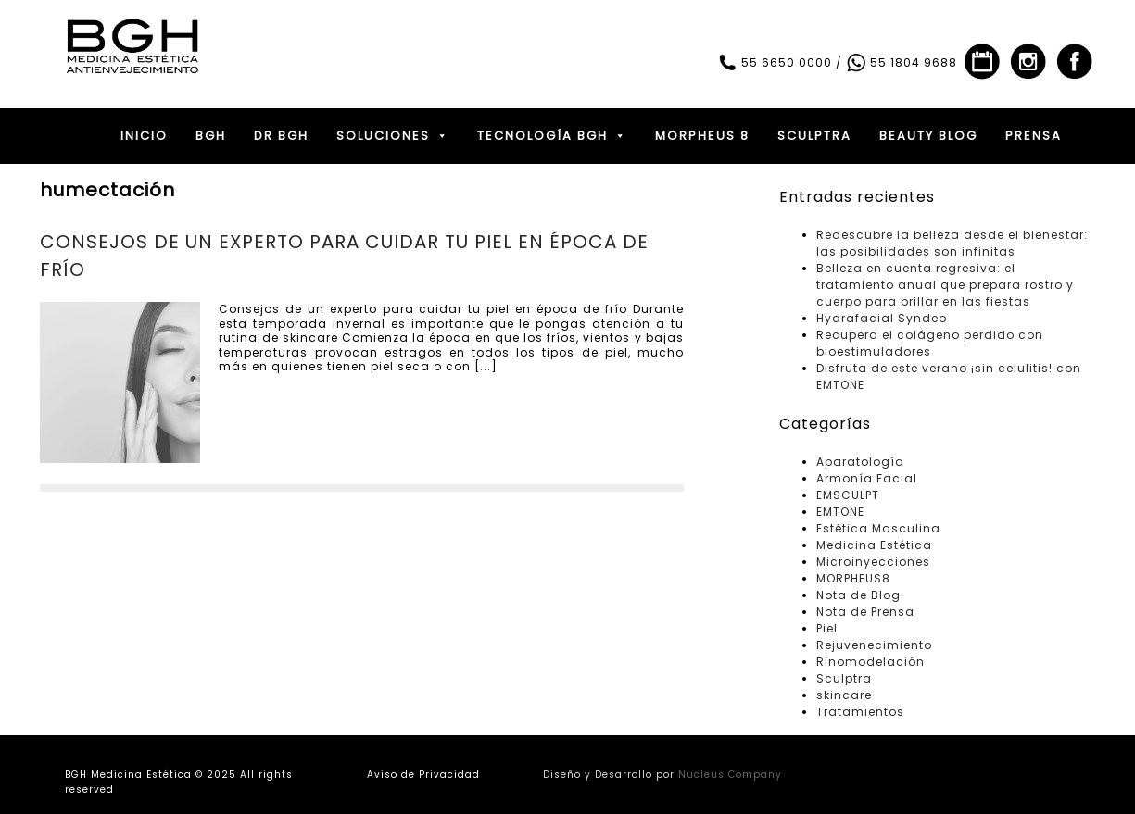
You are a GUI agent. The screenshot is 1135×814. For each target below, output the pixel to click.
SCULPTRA (814, 135)
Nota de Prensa (865, 612)
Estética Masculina (878, 528)
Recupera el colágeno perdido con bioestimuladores (929, 343)
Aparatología (860, 462)
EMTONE (840, 512)
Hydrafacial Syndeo (881, 318)
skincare (844, 695)
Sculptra (844, 678)
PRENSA (1033, 135)
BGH (210, 135)
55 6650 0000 (774, 62)
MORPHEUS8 (853, 578)
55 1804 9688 (901, 62)
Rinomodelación (870, 662)
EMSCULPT (847, 495)
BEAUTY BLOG (928, 135)
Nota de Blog (858, 595)
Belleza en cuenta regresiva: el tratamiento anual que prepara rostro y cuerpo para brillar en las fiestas (945, 284)
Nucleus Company (730, 775)
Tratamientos (860, 712)
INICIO (144, 135)
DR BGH (281, 135)
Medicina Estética (874, 545)
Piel (827, 628)
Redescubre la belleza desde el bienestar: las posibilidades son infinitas (952, 243)
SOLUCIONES (392, 136)
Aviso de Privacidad (423, 775)
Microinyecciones (873, 562)
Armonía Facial (866, 478)
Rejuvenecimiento (874, 645)
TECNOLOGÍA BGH (552, 136)
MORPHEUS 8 (702, 135)
